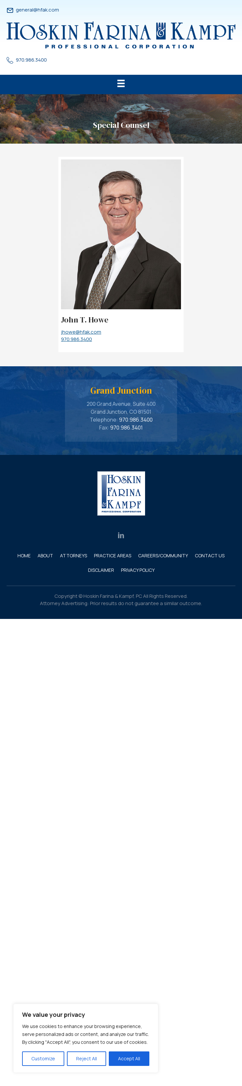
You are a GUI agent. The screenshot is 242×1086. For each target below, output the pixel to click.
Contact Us (210, 555)
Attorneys (73, 555)
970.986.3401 (126, 427)
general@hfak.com (37, 9)
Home (24, 555)
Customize (43, 1058)
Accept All (129, 1058)
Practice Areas (112, 555)
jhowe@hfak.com (81, 331)
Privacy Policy (138, 570)
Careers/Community (163, 555)
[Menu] (121, 84)
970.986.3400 (31, 59)
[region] (85, 1038)
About (45, 555)
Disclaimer (101, 570)
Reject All (86, 1058)
